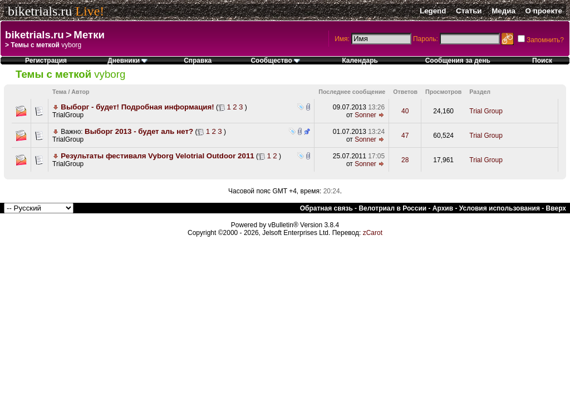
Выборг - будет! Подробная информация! (137, 107)
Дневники (127, 60)
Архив (443, 208)
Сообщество (275, 60)
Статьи (468, 11)
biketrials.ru (40, 11)
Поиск (542, 60)
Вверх (556, 208)
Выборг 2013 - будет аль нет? (139, 131)
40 (405, 111)
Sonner (365, 115)
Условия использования (499, 208)
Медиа (503, 11)
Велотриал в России (392, 208)
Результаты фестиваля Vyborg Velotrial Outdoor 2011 (157, 156)
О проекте (543, 11)
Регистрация (46, 60)
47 (405, 135)
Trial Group (486, 111)
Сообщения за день (457, 60)
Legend (433, 11)
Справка (198, 60)
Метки (89, 35)
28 (405, 160)
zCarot (372, 233)
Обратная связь (326, 208)
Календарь (360, 60)
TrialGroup (67, 115)
